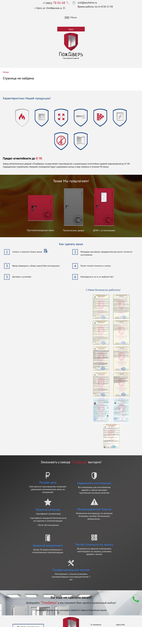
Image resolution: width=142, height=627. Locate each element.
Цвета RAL (120, 624)
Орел (71, 29)
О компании (96, 624)
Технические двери (73, 230)
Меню (71, 17)
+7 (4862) (54, 3)
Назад (6, 72)
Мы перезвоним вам (136, 599)
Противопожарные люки (40, 230)
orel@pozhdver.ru (87, 2)
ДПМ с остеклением (104, 230)
